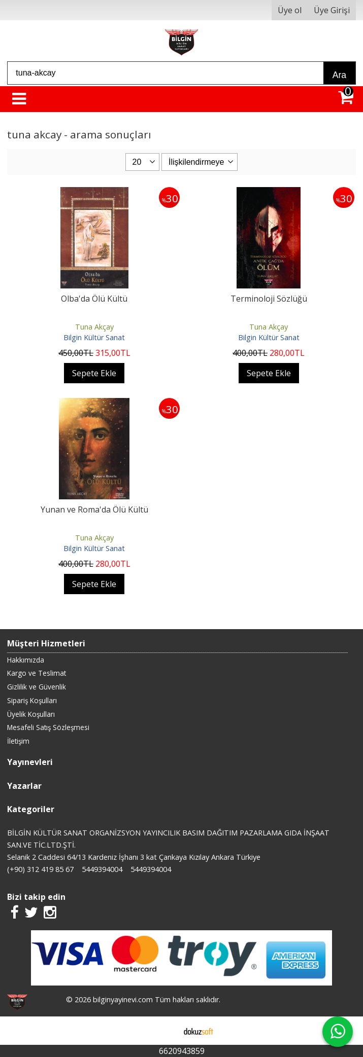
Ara (339, 75)
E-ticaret (165, 1030)
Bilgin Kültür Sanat (94, 337)
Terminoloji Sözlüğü (268, 298)
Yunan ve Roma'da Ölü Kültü (94, 509)
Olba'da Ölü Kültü (94, 298)
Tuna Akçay (94, 327)
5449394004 (102, 869)
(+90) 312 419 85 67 (40, 869)
